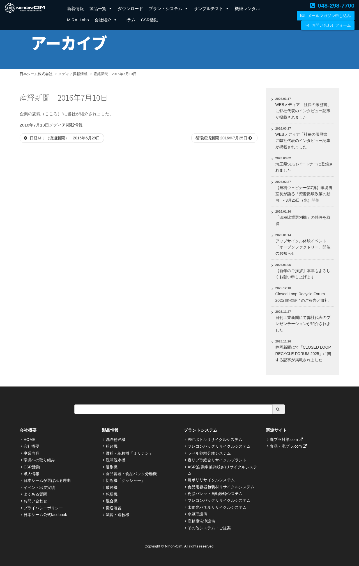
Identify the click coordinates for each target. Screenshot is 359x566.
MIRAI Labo (78, 20)
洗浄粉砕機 (115, 439)
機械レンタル (247, 8)
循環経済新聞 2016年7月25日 (224, 138)
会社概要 (31, 446)
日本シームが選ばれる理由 (47, 480)
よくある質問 (35, 494)
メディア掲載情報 (66, 125)
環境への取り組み (39, 460)
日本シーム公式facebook (45, 514)
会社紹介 (106, 20)
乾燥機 (112, 494)
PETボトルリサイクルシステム (215, 439)
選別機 (112, 467)
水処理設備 (197, 514)
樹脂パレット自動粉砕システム (215, 493)
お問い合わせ (35, 501)
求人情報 (31, 473)
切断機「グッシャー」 (125, 480)
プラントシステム (168, 8)
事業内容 (31, 453)
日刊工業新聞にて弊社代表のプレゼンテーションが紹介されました (302, 323)
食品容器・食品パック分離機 (131, 473)
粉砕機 (112, 446)
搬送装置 (113, 508)
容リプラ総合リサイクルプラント (217, 460)
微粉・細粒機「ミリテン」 (129, 453)
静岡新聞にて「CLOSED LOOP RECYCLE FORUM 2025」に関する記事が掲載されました (303, 353)
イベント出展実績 (39, 487)
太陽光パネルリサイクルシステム (217, 507)
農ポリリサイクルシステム (211, 480)
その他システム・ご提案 (209, 528)
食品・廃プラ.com (289, 446)
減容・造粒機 (117, 514)
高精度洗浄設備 (201, 521)
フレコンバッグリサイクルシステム (219, 446)
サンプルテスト (211, 8)
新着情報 (75, 8)
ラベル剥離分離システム (209, 453)
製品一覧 (100, 8)
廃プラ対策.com (287, 439)
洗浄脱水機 (115, 460)
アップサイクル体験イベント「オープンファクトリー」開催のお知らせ (302, 247)
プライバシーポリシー (43, 508)
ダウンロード (130, 8)
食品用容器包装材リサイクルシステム (221, 487)
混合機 (112, 501)
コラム (129, 20)
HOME (29, 439)
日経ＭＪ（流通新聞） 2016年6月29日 (62, 138)
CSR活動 (149, 20)
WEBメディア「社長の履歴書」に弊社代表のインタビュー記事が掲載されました (303, 110)
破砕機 (112, 487)
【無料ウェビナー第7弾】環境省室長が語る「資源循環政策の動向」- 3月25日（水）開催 (304, 194)
